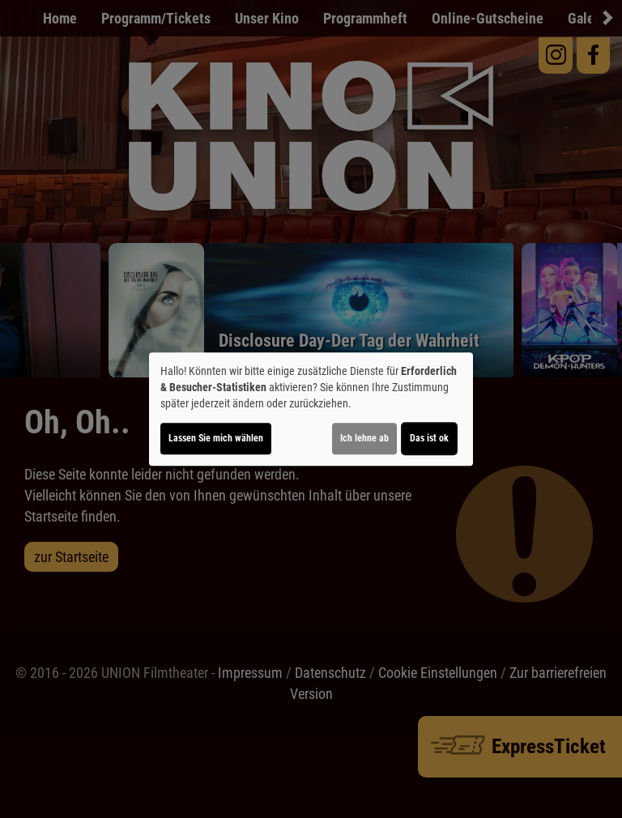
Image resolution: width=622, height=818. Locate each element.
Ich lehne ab (364, 438)
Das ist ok (429, 438)
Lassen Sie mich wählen (215, 438)
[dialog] (311, 409)
